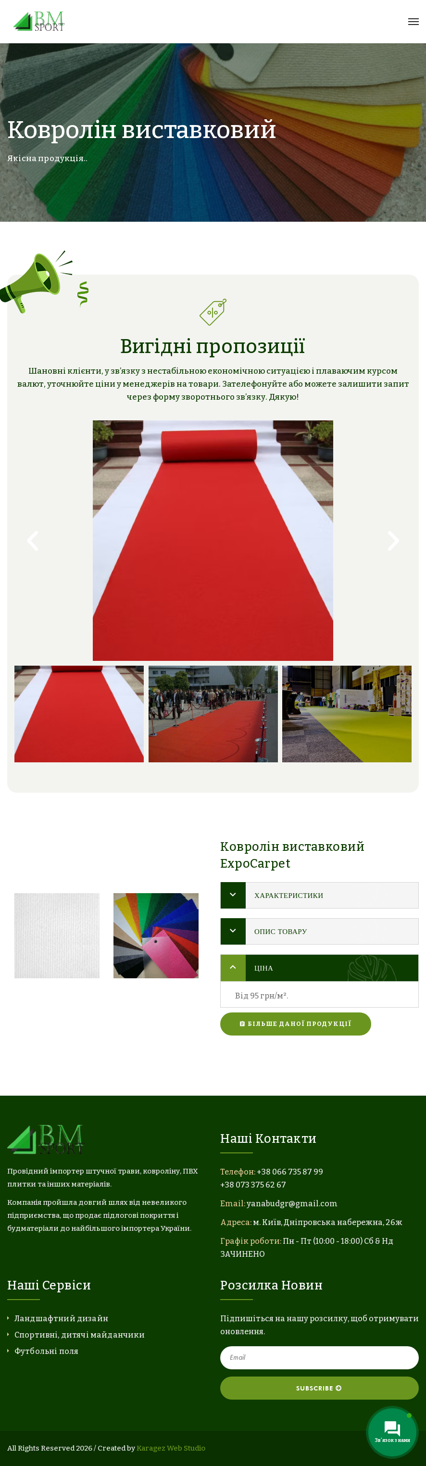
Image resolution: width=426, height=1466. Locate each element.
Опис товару (280, 931)
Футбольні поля (46, 1351)
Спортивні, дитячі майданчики (79, 1335)
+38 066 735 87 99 (290, 1171)
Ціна (263, 968)
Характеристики (289, 895)
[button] (32, 541)
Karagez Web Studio (171, 1448)
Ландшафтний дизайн (61, 1318)
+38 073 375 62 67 (253, 1184)
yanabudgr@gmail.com (292, 1203)
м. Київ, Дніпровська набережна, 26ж (327, 1222)
